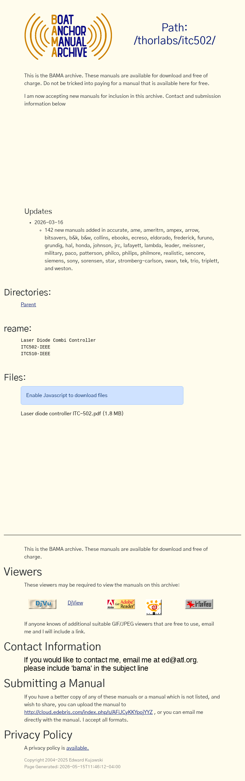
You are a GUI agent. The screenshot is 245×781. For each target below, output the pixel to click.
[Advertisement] (122, 157)
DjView (75, 602)
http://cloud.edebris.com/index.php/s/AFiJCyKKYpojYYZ (88, 712)
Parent (28, 304)
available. (77, 748)
